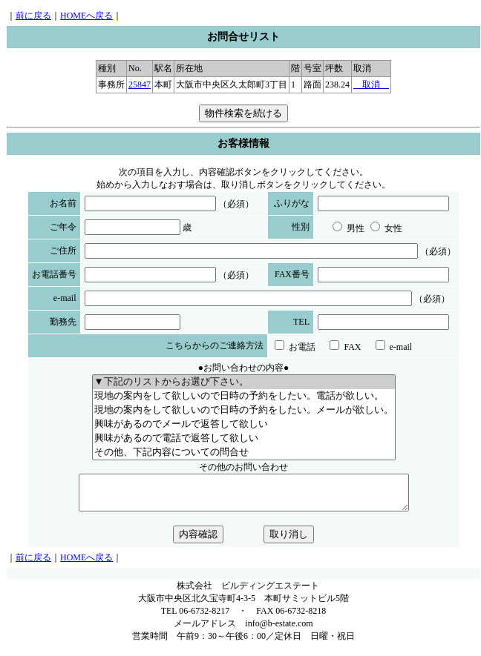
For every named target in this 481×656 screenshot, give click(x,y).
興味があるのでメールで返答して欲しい (244, 424)
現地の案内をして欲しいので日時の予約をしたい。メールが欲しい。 (244, 410)
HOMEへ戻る (86, 15)
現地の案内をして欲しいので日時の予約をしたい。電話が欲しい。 (244, 396)
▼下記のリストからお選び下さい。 (244, 382)
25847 (139, 84)
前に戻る (33, 15)
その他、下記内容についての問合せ (244, 452)
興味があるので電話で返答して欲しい (244, 438)
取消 (371, 84)
